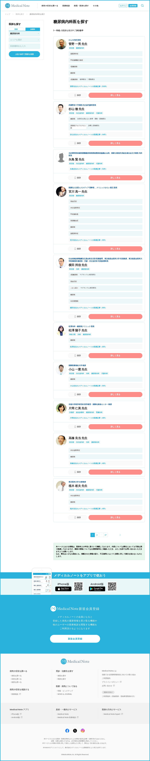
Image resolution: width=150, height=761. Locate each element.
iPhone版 (16, 714)
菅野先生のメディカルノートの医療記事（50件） (89, 86)
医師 (16, 29)
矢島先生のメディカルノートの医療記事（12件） (88, 169)
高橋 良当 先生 (78, 438)
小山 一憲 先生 (78, 369)
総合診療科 (80, 412)
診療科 (32, 29)
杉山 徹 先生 (76, 109)
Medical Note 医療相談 (68, 717)
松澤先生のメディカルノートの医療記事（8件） (88, 347)
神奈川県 (72, 334)
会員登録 (133, 5)
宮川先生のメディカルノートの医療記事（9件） (88, 240)
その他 (95, 5)
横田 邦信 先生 (78, 265)
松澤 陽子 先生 (78, 330)
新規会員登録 (75, 638)
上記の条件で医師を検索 (24, 54)
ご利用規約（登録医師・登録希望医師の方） (119, 696)
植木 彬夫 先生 (78, 486)
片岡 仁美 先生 (78, 408)
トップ (7, 14)
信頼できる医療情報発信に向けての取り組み (119, 674)
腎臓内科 (99, 412)
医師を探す (20, 14)
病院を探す (62, 675)
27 (106, 535)
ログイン (123, 5)
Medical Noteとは (109, 671)
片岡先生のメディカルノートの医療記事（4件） (88, 418)
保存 (79, 95)
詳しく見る (115, 95)
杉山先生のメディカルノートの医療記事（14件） (88, 134)
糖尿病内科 (80, 48)
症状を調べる (16, 679)
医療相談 (66, 5)
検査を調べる (16, 682)
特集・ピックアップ (65, 691)
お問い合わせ (108, 686)
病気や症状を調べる (50, 5)
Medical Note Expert (113, 714)
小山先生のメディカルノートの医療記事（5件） (88, 386)
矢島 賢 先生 (76, 159)
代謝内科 (99, 113)
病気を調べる (16, 675)
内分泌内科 (80, 113)
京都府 (71, 412)
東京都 (71, 48)
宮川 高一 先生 (78, 192)
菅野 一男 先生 (78, 44)
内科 (77, 269)
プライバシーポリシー (111, 682)
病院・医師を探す (81, 5)
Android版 (16, 717)
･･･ (101, 535)
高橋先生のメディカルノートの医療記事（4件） (88, 463)
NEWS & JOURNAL (65, 694)
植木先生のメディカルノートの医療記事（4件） (88, 508)
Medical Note (63, 714)
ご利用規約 (106, 678)
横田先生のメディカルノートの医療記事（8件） (88, 308)
